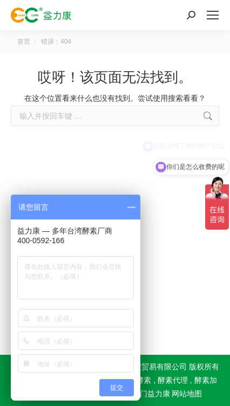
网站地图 (187, 393)
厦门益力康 (151, 393)
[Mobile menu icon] (212, 15)
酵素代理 (173, 380)
